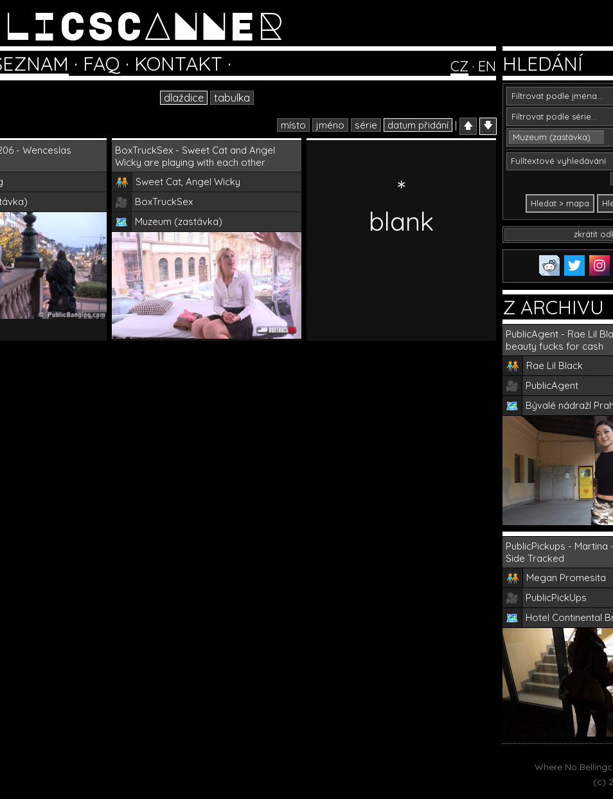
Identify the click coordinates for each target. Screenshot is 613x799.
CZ (459, 66)
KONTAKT (178, 63)
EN (487, 66)
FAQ (101, 63)
